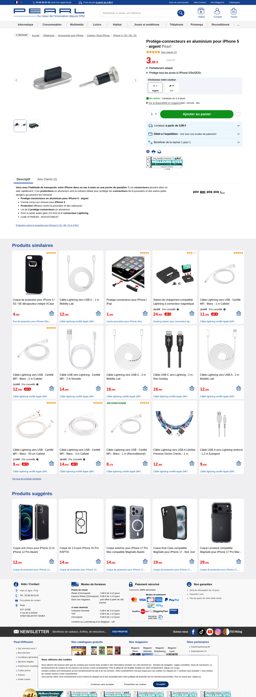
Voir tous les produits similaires (26, 479)
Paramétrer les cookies (135, 684)
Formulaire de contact (30, 600)
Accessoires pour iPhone (70, 35)
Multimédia (76, 24)
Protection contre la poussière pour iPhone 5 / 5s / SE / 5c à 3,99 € (47, 225)
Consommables (52, 24)
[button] (164, 103)
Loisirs (97, 24)
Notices (21, 675)
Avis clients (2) (47, 179)
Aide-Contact (200, 2)
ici (200, 677)
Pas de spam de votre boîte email (205, 598)
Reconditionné (220, 24)
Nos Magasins (217, 2)
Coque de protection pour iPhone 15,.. (79, 569)
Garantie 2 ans (197, 594)
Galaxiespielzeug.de (200, 647)
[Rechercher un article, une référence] (142, 13)
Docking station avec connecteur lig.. (172, 321)
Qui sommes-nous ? (27, 648)
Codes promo (24, 670)
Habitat (117, 24)
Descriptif (23, 179)
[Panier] (234, 13)
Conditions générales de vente (32, 657)
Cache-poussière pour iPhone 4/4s (124, 321)
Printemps (197, 24)
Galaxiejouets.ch (199, 651)
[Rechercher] (180, 13)
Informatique (25, 24)
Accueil (36, 35)
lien (177, 668)
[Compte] (218, 13)
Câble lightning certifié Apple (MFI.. (77, 321)
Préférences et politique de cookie (34, 666)
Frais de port (98, 2)
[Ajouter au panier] (196, 114)
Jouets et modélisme (146, 24)
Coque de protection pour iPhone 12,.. (32, 569)
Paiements (142, 590)
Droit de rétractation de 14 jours (204, 590)
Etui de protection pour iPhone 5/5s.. (31, 321)
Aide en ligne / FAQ (29, 590)
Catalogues (234, 2)
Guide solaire (24, 679)
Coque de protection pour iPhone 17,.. (125, 569)
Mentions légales (26, 661)
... (238, 24)
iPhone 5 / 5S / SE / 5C (125, 35)
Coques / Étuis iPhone (98, 35)
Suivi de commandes (179, 2)
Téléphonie (176, 24)
